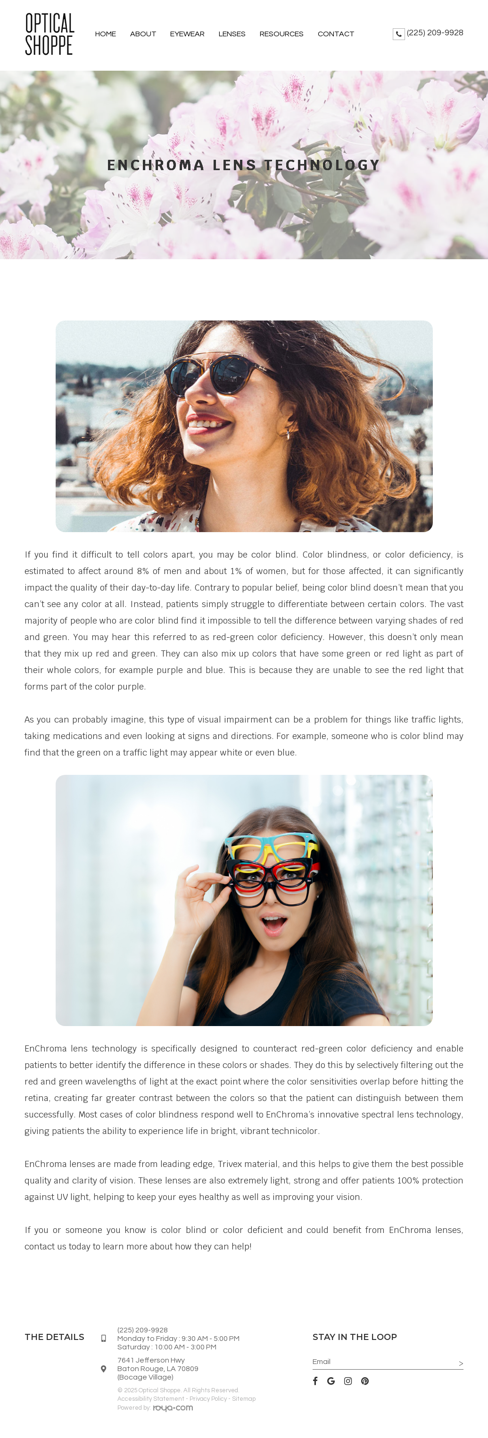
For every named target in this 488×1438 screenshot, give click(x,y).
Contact (336, 34)
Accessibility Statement (150, 1399)
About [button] (143, 34)
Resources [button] (282, 34)
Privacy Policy (208, 1399)
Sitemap (244, 1399)
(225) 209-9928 (435, 32)
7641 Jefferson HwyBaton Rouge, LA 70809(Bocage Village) (158, 1368)
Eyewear (187, 34)
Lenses (232, 34)
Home (105, 34)
